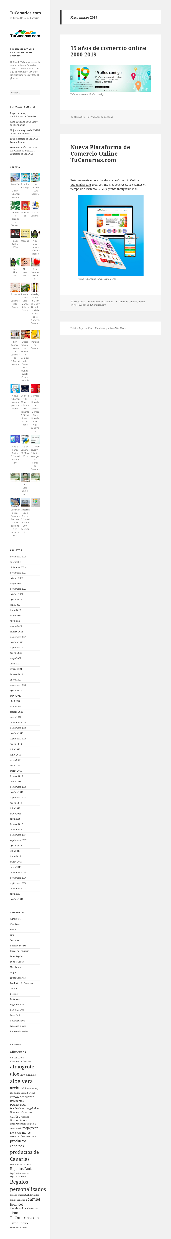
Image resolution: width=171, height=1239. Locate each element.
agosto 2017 (16, 845)
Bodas (13, 929)
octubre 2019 (16, 733)
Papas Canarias (17, 977)
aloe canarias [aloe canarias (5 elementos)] (28, 1074)
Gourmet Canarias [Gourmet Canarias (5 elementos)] (21, 1112)
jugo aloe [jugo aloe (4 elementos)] (25, 1117)
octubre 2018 (16, 792)
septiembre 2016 (18, 883)
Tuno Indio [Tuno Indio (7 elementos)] (19, 1223)
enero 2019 (15, 781)
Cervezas (14, 940)
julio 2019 (15, 749)
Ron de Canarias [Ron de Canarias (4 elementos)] (17, 1200)
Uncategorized (17, 1020)
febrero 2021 (16, 674)
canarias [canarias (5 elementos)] (15, 1092)
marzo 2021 (16, 668)
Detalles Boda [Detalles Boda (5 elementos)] (18, 1104)
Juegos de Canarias (19, 951)
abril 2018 (15, 818)
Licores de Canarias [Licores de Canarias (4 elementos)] (19, 1120)
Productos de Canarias (21, 983)
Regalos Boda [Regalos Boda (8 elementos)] (22, 1168)
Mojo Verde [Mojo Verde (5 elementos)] (17, 1136)
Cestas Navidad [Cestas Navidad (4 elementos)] (28, 1093)
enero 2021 (15, 679)
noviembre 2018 (18, 786)
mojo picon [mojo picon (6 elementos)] (30, 1128)
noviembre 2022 (18, 588)
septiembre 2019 (18, 738)
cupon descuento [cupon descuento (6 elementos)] (22, 1097)
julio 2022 (15, 604)
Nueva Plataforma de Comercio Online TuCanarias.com (100, 153)
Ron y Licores (17, 1009)
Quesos (13, 988)
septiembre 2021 (18, 647)
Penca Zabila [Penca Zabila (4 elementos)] (30, 1136)
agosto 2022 (16, 599)
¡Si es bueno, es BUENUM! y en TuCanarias (24, 123)
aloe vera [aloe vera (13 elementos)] (21, 1081)
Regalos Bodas (17, 1004)
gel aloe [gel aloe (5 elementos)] (34, 1108)
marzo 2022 (16, 626)
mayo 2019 (15, 760)
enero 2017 (15, 867)
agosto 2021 (16, 652)
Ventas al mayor (18, 1026)
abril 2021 (15, 663)
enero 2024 (15, 562)
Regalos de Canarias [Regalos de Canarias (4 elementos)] (19, 1173)
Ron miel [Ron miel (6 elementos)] (16, 1204)
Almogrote (15, 918)
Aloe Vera (15, 924)
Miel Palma (15, 967)
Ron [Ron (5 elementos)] (26, 1194)
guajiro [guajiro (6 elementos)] (15, 1116)
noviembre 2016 (18, 877)
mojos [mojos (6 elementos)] (26, 1132)
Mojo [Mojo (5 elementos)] (33, 1123)
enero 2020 (15, 717)
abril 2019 (15, 765)
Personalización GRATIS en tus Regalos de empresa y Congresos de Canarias (23, 150)
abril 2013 (15, 893)
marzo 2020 (16, 706)
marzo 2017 (16, 861)
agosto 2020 (16, 690)
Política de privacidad (81, 328)
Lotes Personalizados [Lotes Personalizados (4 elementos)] (20, 1124)
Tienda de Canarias (127, 301)
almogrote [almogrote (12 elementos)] (22, 1066)
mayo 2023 (15, 583)
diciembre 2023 (18, 567)
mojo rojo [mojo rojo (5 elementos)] (15, 1132)
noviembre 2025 (18, 556)
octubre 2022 (16, 594)
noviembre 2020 (18, 685)
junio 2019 (15, 754)
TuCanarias (83, 304)
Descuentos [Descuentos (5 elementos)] (17, 1101)
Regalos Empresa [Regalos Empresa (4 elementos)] (18, 1176)
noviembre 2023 (18, 572)
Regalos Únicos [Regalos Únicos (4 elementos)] (17, 1195)
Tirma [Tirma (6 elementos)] (14, 1213)
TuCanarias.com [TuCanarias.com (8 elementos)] (24, 1217)
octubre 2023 (16, 578)
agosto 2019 (16, 744)
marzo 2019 (16, 770)
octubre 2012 (16, 899)
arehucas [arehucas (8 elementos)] (18, 1087)
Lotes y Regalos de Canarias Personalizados (24, 140)
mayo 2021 (15, 658)
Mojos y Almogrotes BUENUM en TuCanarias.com (25, 132)
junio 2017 (15, 856)
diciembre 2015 (18, 888)
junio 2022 (15, 610)
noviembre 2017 (18, 834)
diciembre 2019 (18, 722)
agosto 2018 (16, 802)
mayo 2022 (15, 615)
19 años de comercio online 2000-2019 (108, 51)
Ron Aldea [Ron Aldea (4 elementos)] (34, 1195)
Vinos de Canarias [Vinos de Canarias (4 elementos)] (18, 1227)
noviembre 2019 (18, 727)
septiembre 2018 (18, 797)
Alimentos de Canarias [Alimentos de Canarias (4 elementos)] (20, 1061)
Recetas (13, 993)
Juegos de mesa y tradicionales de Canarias (23, 115)
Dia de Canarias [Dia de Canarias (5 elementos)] (19, 1108)
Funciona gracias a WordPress (110, 328)
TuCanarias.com (25, 12)
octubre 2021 (16, 642)
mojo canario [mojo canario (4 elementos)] (16, 1128)
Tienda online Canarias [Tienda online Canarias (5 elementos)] (24, 1208)
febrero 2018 (16, 824)
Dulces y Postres (18, 945)
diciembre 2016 (18, 872)
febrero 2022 (16, 631)
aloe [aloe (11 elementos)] (14, 1074)
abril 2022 (15, 620)
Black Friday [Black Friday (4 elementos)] (32, 1088)
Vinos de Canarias (19, 1031)
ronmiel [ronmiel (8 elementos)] (33, 1199)
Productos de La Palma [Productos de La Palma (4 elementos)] (20, 1164)
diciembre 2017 (18, 829)
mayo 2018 (15, 813)
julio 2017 (15, 850)
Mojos (13, 972)
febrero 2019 (16, 776)
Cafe (12, 934)
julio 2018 (15, 808)
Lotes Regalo (16, 956)
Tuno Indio (15, 1015)
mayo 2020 (15, 695)
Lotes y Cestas (17, 961)
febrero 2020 (16, 711)
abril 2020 (15, 701)
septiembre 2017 (18, 840)
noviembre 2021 (18, 637)
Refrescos (14, 999)
